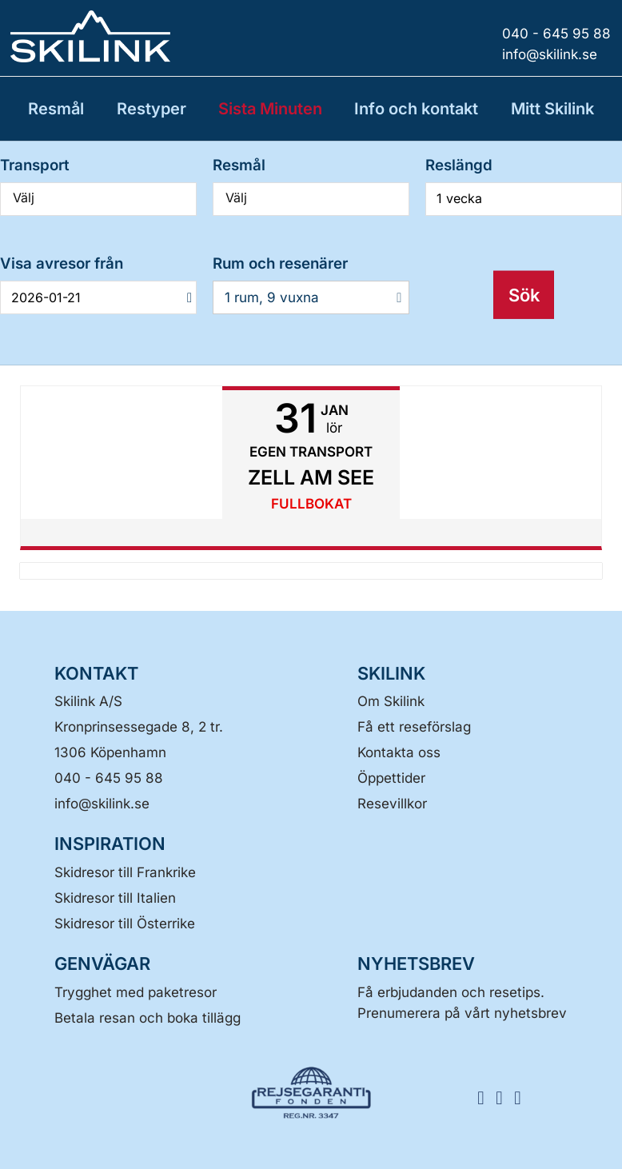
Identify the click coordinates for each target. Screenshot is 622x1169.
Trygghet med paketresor (135, 992)
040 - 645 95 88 (108, 778)
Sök (524, 294)
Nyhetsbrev (416, 963)
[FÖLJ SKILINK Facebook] (486, 1096)
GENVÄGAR (102, 963)
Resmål (239, 165)
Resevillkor (392, 804)
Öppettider (391, 778)
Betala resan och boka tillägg (147, 1018)
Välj (98, 198)
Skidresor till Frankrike (125, 872)
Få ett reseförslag (414, 727)
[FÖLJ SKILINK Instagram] (505, 1096)
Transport (35, 165)
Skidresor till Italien (115, 898)
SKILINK (391, 673)
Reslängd (458, 165)
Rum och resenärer (280, 263)
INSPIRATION (109, 843)
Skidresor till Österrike (124, 924)
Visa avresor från (61, 263)
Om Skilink (391, 701)
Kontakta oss (399, 752)
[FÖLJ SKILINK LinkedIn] (523, 1096)
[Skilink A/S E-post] (102, 804)
